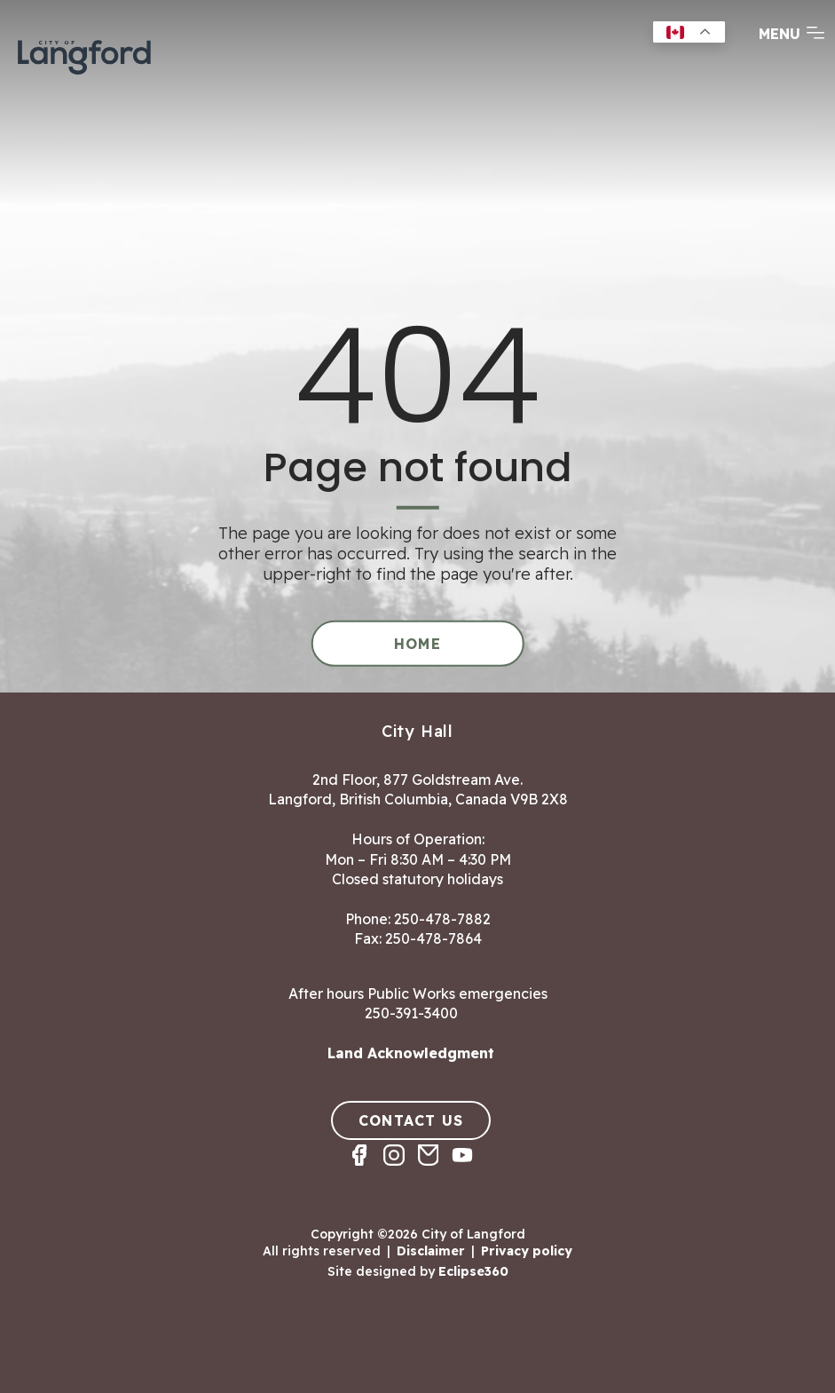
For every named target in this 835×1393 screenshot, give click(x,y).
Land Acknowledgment (410, 1053)
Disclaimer (431, 1251)
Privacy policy (526, 1251)
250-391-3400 (411, 1013)
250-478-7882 (442, 919)
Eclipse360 (473, 1271)
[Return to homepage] (84, 55)
